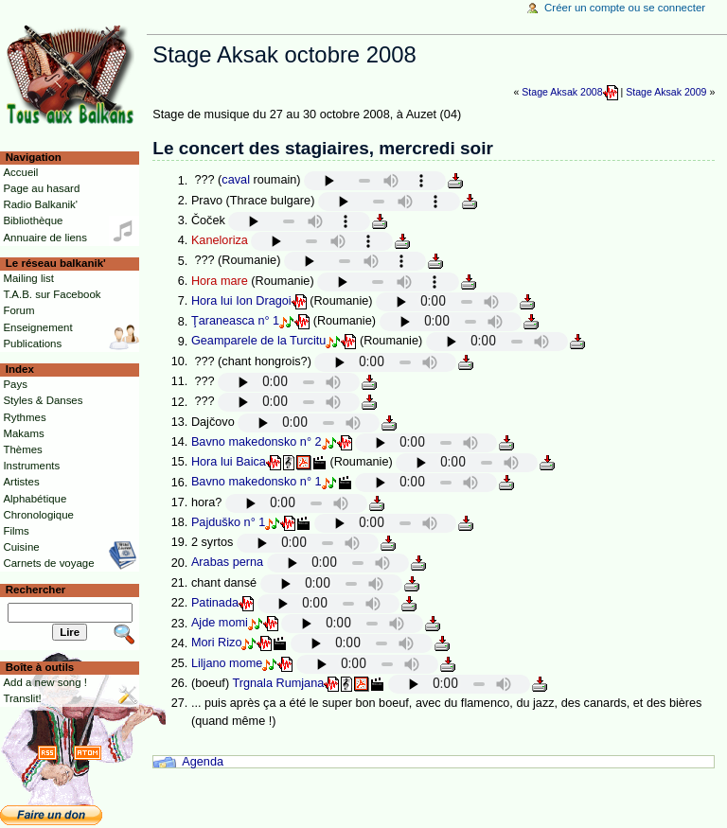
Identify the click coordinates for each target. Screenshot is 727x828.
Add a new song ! (45, 682)
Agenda (202, 761)
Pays (15, 384)
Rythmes (24, 417)
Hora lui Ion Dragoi (241, 301)
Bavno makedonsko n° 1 (256, 482)
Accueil (20, 172)
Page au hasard (41, 188)
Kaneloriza (219, 240)
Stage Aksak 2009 (666, 91)
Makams (23, 433)
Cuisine (21, 547)
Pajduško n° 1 (228, 522)
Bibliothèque (32, 220)
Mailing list (28, 278)
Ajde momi (219, 623)
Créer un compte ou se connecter (624, 7)
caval (236, 180)
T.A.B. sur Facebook (51, 294)
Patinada (215, 602)
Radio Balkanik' (40, 204)
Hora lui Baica (228, 461)
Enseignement (37, 327)
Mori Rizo (216, 643)
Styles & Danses (42, 400)
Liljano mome (226, 663)
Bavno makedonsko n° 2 (256, 442)
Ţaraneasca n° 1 (235, 321)
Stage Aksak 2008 (562, 91)
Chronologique (38, 514)
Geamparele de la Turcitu (258, 341)
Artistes (21, 481)
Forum (18, 310)
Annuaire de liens (45, 237)
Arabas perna (227, 563)
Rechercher (36, 589)
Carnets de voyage (48, 563)
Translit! (22, 698)
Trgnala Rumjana (278, 683)
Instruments (31, 465)
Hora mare (219, 281)
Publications (32, 343)
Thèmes (22, 449)
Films (15, 531)
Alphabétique (34, 498)
